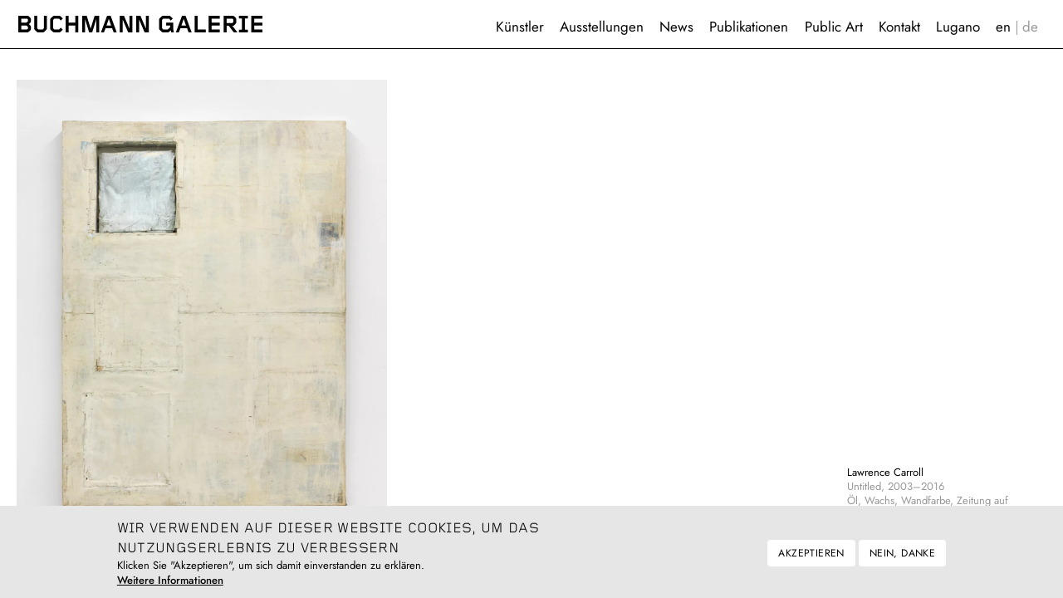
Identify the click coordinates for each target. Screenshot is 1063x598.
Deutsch (1030, 27)
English (1003, 27)
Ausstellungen (602, 27)
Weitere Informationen (170, 587)
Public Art (834, 27)
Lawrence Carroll (885, 472)
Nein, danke (902, 558)
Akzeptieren (811, 558)
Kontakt (899, 27)
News (676, 27)
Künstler (520, 27)
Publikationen (748, 27)
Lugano (958, 27)
